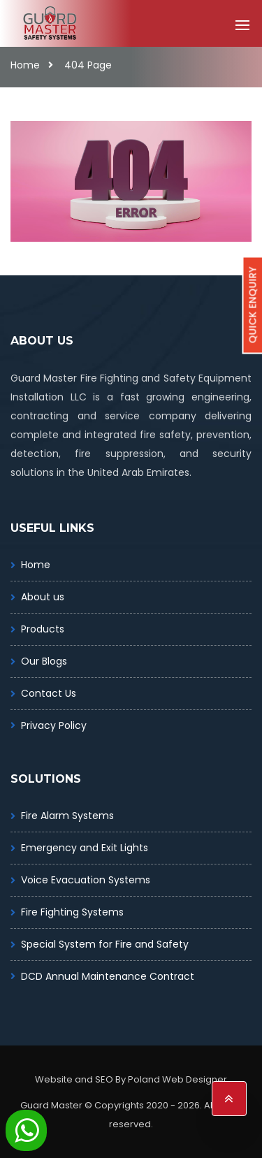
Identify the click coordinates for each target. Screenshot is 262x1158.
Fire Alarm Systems (67, 816)
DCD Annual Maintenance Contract (107, 976)
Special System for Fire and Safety (105, 944)
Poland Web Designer (177, 1079)
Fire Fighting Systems (72, 912)
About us (42, 597)
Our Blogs (44, 661)
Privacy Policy (54, 725)
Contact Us (48, 693)
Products (42, 629)
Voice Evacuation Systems (85, 880)
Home (35, 565)
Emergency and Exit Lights (84, 848)
